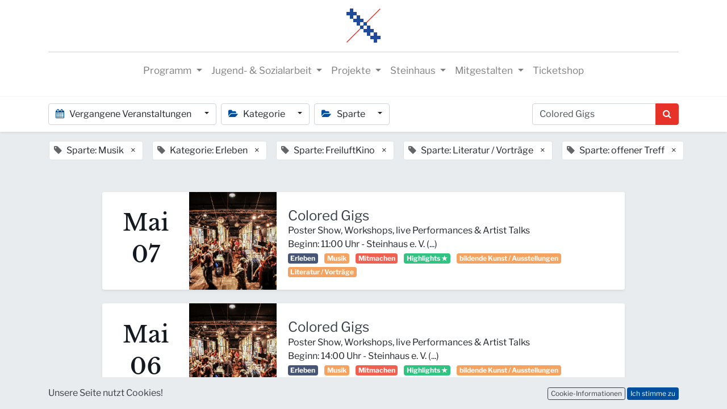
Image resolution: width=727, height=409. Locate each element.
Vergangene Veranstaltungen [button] (124, 113)
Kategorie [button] (257, 113)
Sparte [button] (343, 113)
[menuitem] (558, 71)
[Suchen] (667, 114)
